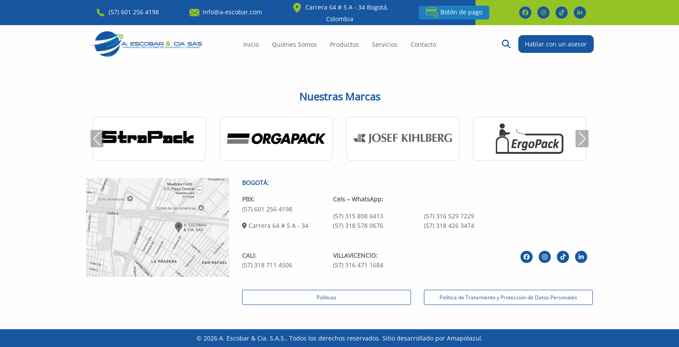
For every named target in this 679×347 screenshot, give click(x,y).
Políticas (326, 297)
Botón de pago (454, 12)
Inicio (251, 44)
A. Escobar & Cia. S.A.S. (252, 338)
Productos (344, 44)
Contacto (423, 44)
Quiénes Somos (294, 44)
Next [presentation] (582, 138)
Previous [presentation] (97, 138)
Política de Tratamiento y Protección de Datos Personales (508, 297)
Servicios (385, 44)
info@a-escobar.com (225, 12)
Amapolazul (464, 338)
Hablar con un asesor (556, 44)
